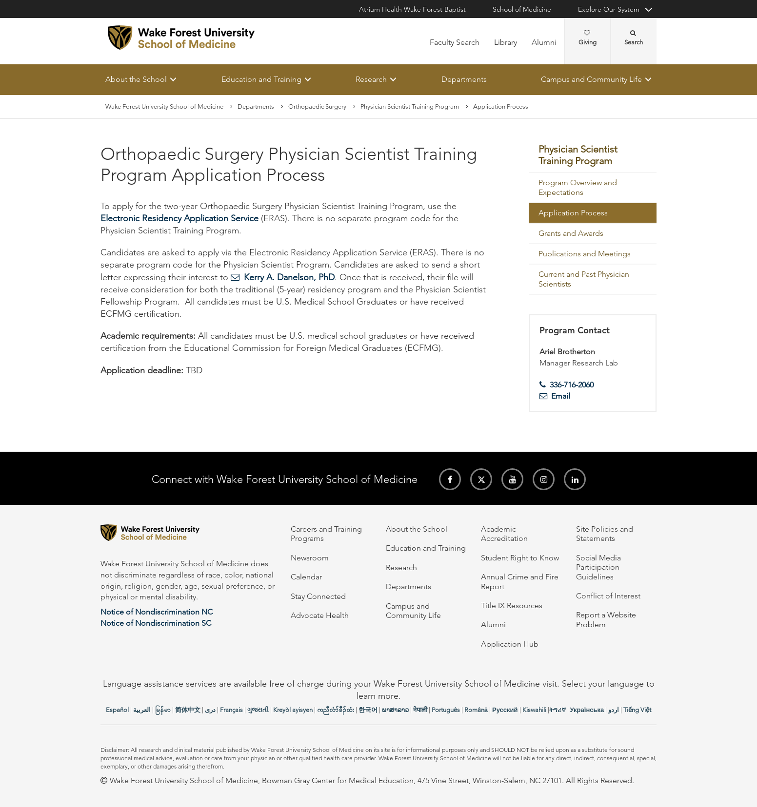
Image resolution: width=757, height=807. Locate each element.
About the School (136, 79)
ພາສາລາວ (395, 709)
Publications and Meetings (584, 253)
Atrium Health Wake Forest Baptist (412, 9)
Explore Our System (608, 9)
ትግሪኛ (557, 709)
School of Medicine (522, 9)
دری (210, 709)
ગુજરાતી (258, 709)
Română (476, 709)
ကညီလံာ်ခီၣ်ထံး (335, 709)
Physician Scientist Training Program (409, 106)
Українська (587, 709)
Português (446, 709)
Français (231, 709)
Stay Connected (318, 596)
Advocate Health (320, 615)
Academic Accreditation (504, 533)
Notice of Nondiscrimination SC (155, 623)
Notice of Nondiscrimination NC (156, 611)
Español (117, 709)
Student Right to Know (520, 557)
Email (560, 396)
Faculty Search (454, 42)
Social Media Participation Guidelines (598, 567)
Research (371, 79)
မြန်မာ (163, 709)
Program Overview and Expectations (577, 187)
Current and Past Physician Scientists (583, 278)
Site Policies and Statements (604, 533)
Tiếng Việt (637, 709)
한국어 (368, 709)
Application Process (573, 212)
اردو (613, 709)
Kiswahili (534, 709)
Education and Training (261, 79)
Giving (587, 38)
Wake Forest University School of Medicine (164, 106)
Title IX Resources (511, 605)
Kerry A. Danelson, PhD (289, 277)
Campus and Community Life (591, 79)
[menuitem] (593, 156)
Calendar (306, 576)
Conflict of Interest (608, 595)
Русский (505, 709)
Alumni (544, 42)
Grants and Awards (570, 233)
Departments (464, 79)
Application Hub (509, 644)
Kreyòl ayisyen (293, 709)
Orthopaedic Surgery (317, 106)
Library (505, 42)
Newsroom (310, 557)
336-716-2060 (572, 384)
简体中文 (187, 709)
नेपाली (420, 709)
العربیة (142, 709)
